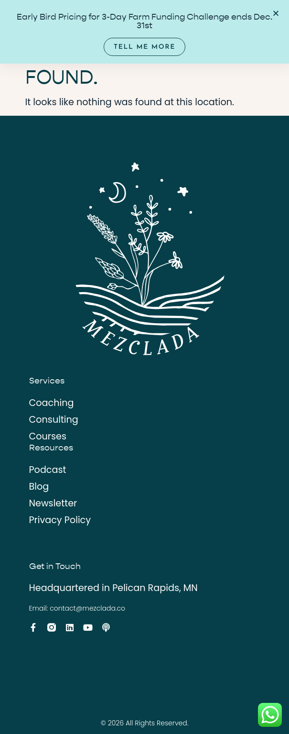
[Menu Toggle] (212, 21)
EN (237, 21)
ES (251, 21)
